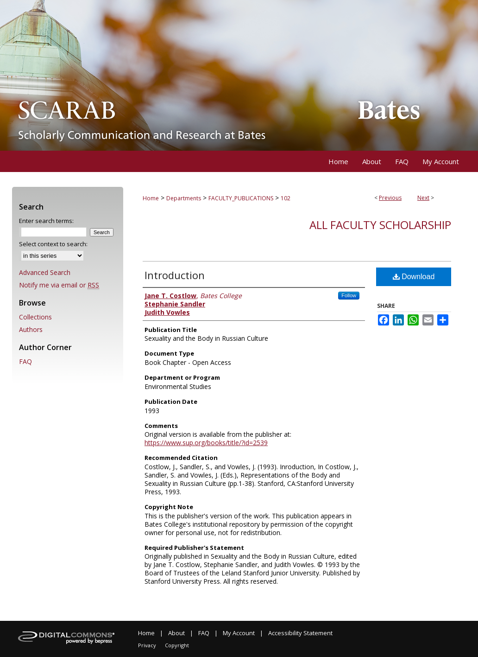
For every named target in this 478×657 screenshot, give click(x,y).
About (176, 633)
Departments (183, 198)
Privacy (147, 645)
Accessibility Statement (300, 633)
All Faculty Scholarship (380, 224)
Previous (390, 198)
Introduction (175, 275)
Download (414, 277)
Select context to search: (53, 244)
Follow (348, 295)
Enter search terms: (46, 221)
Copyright (177, 645)
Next (423, 198)
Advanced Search (44, 272)
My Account (239, 633)
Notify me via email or (59, 285)
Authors (31, 329)
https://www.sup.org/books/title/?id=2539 (206, 442)
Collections (35, 317)
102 (285, 198)
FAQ (25, 361)
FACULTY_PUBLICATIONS (240, 198)
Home (151, 198)
